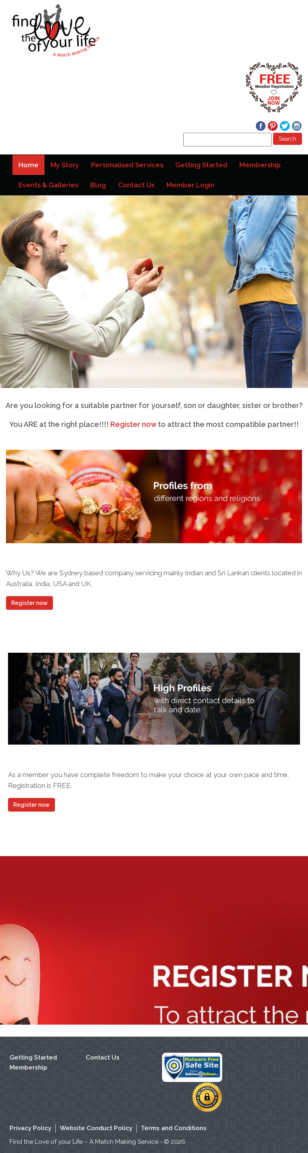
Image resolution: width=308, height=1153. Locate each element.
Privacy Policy (30, 1128)
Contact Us (136, 185)
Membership (260, 165)
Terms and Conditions (174, 1128)
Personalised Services (127, 165)
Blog (98, 185)
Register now (133, 424)
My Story (65, 165)
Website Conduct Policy (96, 1128)
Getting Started (201, 165)
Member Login (190, 185)
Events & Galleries (48, 185)
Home (30, 167)
